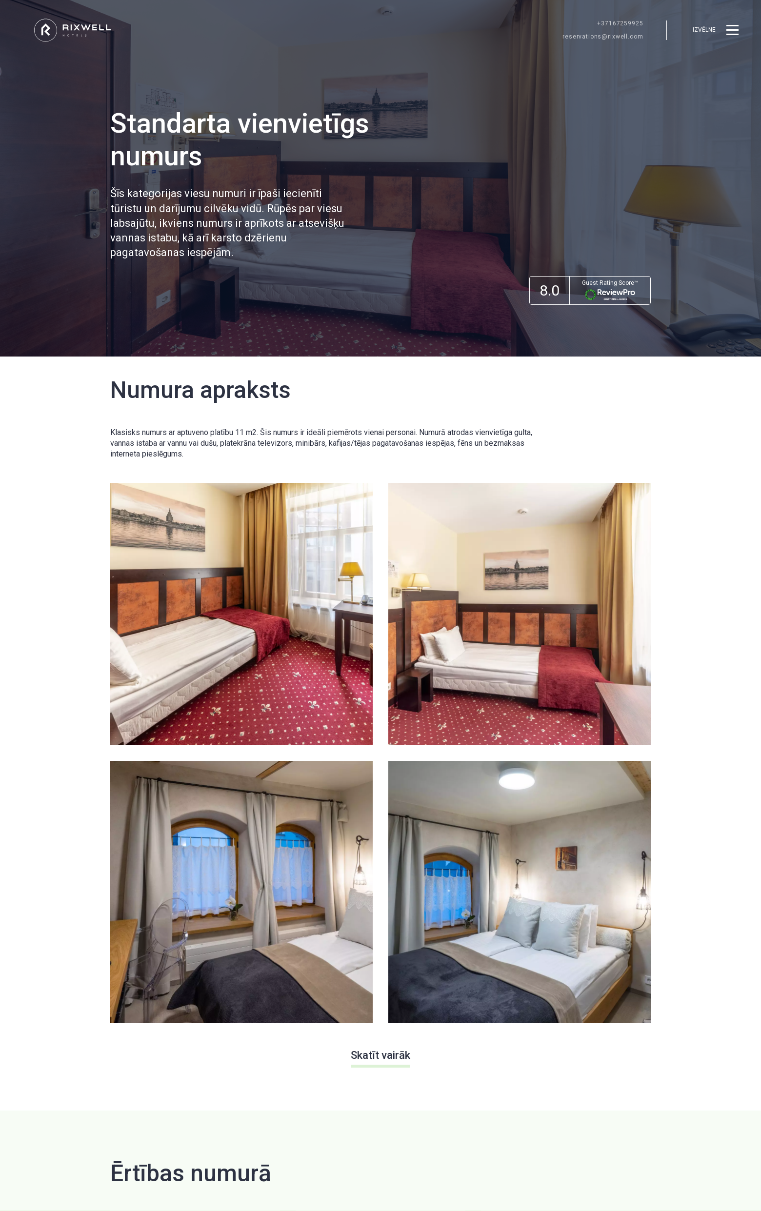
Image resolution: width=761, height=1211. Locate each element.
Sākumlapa (269, 958)
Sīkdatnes (438, 995)
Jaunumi (363, 977)
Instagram (634, 1137)
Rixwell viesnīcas (280, 977)
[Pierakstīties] (634, 1000)
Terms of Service (612, 1032)
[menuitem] (280, 958)
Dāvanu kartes (274, 995)
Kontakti (435, 1014)
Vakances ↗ (271, 1014)
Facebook (589, 1137)
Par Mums (438, 958)
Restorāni (365, 958)
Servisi (361, 1014)
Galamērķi (365, 995)
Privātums (438, 977)
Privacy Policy (558, 1032)
